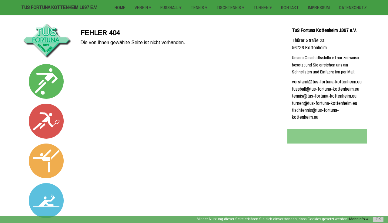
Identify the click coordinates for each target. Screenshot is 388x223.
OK (378, 219)
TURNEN (261, 7)
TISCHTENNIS (229, 7)
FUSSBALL (169, 7)
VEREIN (142, 7)
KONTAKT (290, 7)
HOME (120, 7)
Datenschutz (353, 7)
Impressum (319, 7)
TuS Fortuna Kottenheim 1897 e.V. (59, 7)
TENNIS (198, 7)
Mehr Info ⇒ (359, 219)
